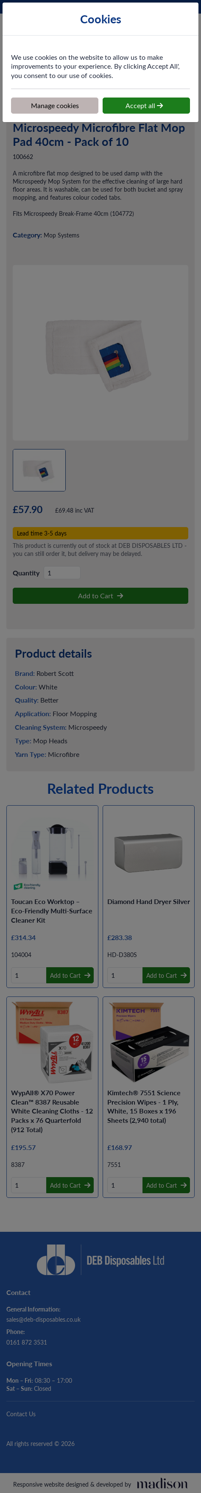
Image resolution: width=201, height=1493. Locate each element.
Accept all (144, 105)
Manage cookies (55, 105)
